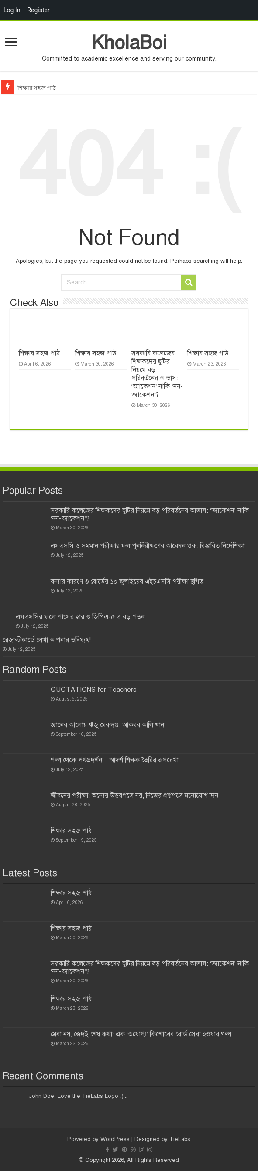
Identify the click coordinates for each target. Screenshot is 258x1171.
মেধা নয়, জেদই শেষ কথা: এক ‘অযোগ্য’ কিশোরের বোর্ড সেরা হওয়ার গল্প (141, 1034)
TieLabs (179, 1139)
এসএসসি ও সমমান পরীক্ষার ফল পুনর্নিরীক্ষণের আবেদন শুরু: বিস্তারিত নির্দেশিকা (147, 546)
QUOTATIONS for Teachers (94, 690)
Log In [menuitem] (11, 10)
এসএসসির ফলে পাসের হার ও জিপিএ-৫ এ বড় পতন (80, 617)
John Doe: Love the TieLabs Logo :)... (78, 1096)
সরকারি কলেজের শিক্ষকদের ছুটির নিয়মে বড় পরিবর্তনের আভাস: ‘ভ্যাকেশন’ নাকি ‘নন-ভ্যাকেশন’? (157, 374)
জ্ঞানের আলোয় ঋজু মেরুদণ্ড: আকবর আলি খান (107, 725)
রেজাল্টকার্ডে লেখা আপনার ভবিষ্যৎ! (47, 640)
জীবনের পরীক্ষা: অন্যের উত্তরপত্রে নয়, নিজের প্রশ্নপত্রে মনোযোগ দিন (134, 795)
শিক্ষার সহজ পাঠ (36, 88)
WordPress (115, 1139)
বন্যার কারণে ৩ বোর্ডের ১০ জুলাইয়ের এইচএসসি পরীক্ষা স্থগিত (127, 582)
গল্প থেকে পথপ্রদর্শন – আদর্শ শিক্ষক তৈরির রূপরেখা (115, 760)
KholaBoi (129, 42)
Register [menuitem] (38, 10)
